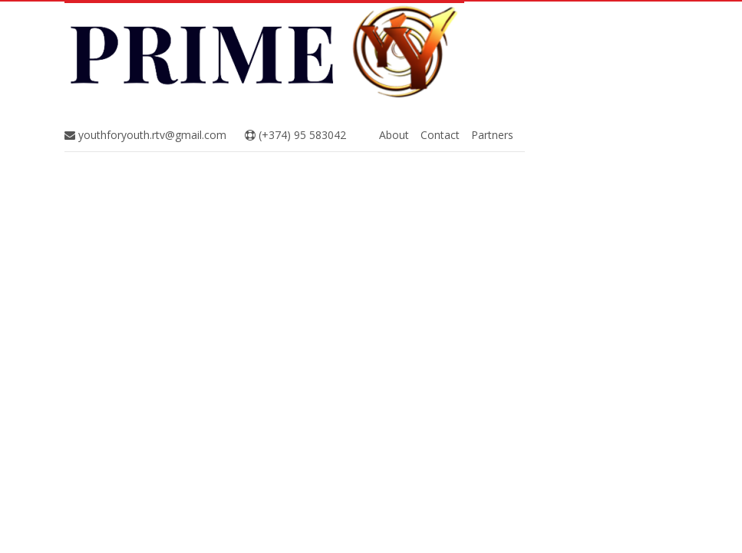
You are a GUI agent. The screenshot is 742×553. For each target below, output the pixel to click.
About (394, 134)
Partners (492, 134)
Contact (440, 134)
